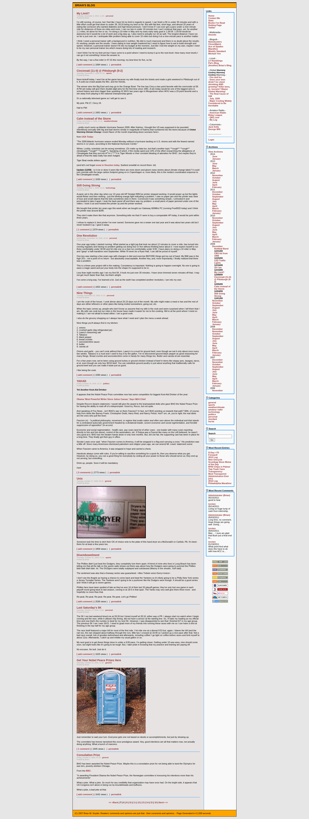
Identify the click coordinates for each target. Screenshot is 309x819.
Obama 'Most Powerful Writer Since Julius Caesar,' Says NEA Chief (111, 399)
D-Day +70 (213, 452)
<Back (115, 802)
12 (139, 802)
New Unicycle (215, 459)
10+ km (218, 267)
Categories (213, 398)
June (214, 156)
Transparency (215, 471)
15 (151, 802)
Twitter (211, 27)
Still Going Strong (219, 294)
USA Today (87, 137)
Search (211, 429)
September (217, 196)
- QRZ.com (213, 117)
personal (109, 16)
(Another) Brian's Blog (219, 65)
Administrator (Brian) (219, 495)
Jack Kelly (213, 127)
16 (155, 802)
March (215, 168)
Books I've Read (216, 23)
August (216, 180)
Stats (211, 20)
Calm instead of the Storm (222, 287)
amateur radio (215, 409)
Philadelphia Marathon (219, 483)
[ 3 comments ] (84, 472)
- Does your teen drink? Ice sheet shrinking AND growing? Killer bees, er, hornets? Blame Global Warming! (219, 85)
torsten (212, 504)
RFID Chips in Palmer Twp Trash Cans (219, 468)
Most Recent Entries (218, 448)
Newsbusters (215, 42)
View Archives (215, 152)
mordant (212, 419)
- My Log (212, 120)
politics (106, 384)
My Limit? (219, 272)
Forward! (213, 455)
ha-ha (211, 421)
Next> (162, 802)
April (214, 185)
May (214, 166)
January (216, 159)
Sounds (212, 34)
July (214, 201)
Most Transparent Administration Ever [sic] (218, 476)
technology (110, 188)
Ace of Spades (215, 46)
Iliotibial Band (221, 248)
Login (211, 140)
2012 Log (213, 481)
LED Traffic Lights (220, 261)
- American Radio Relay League (217, 114)
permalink (116, 64)
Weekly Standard (217, 51)
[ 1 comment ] (84, 229)
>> (166, 802)
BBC (88, 771)
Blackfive (213, 49)
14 (147, 802)
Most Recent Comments (219, 490)
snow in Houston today (108, 165)
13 (143, 802)
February (217, 187)
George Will (214, 129)
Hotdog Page (215, 25)
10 (130, 802)
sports (109, 73)
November (217, 175)
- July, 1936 (214, 98)
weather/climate (110, 121)
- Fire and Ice (215, 77)
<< (110, 802)
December (217, 192)
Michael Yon (214, 53)
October (216, 178)
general (108, 481)
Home (211, 16)
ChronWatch (214, 44)
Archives (212, 147)
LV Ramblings (215, 60)
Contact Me (214, 18)
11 (134, 802)
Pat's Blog (213, 63)
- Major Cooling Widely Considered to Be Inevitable (220, 103)
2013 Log (213, 457)
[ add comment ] (85, 64)
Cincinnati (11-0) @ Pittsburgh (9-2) (222, 279)
